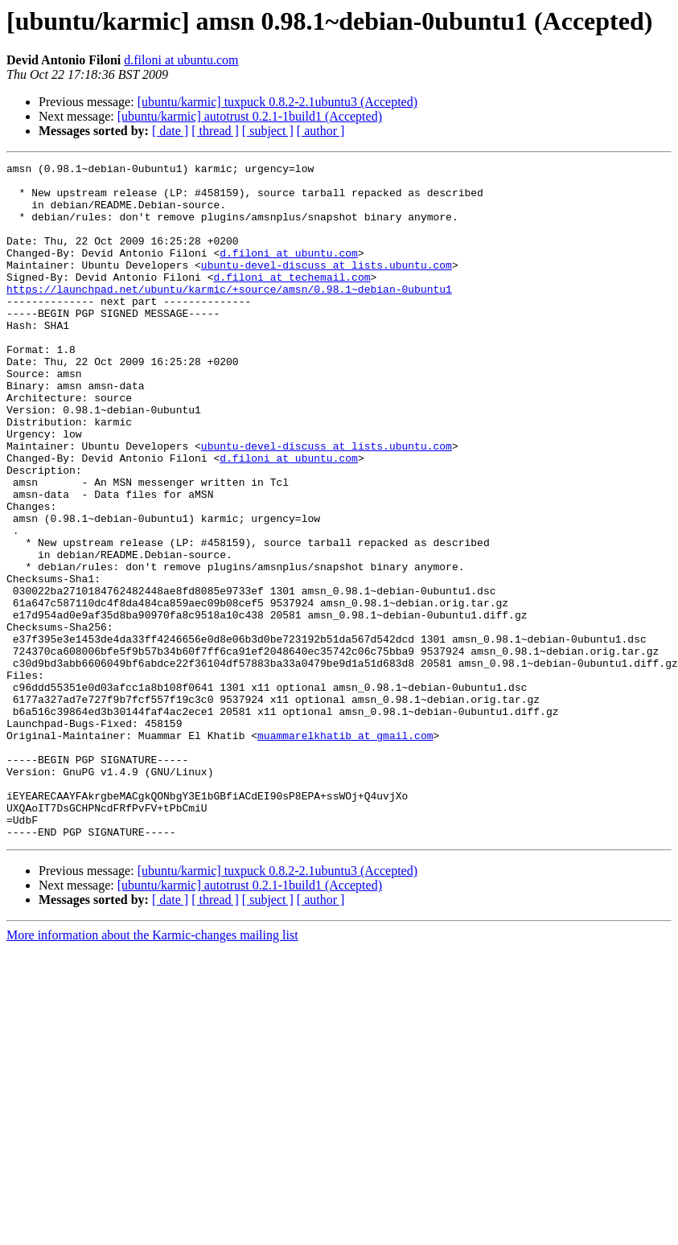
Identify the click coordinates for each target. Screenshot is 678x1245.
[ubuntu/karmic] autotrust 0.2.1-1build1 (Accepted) (249, 116)
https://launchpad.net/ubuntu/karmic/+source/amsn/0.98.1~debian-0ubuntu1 (229, 315)
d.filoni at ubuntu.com (181, 60)
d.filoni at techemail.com (291, 301)
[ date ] (170, 131)
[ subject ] (268, 131)
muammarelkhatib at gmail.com (345, 851)
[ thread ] (215, 131)
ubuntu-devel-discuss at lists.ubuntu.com (326, 286)
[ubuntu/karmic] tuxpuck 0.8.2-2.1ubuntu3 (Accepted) (277, 102)
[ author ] (321, 131)
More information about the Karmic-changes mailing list (152, 1070)
